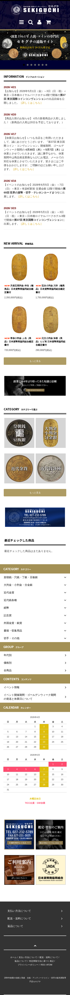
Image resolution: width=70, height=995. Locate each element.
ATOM (49, 965)
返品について (21, 961)
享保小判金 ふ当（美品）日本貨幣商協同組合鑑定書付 (18, 341)
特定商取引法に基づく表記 (41, 961)
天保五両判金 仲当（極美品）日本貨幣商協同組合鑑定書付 (18, 289)
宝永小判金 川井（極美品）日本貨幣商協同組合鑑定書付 (50, 289)
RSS (43, 965)
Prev (5, 45)
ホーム (13, 957)
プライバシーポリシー (28, 965)
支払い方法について (28, 957)
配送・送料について (49, 957)
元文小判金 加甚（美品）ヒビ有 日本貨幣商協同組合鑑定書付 (50, 341)
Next (65, 45)
